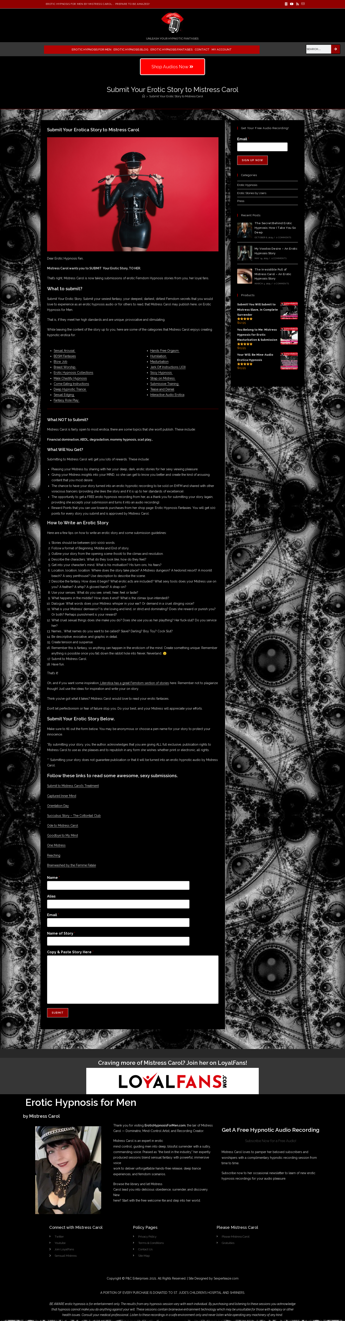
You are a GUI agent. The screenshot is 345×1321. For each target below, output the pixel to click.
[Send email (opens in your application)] (302, 4)
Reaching (53, 855)
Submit (58, 1012)
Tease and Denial (162, 389)
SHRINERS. (237, 1294)
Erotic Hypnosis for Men (91, 49)
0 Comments (283, 237)
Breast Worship (65, 367)
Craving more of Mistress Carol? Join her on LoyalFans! (172, 1063)
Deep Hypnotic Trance (70, 389)
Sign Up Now (252, 160)
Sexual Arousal (64, 350)
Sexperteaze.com (226, 1279)
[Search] (335, 49)
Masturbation (159, 361)
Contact (202, 49)
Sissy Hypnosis (161, 372)
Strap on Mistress (163, 378)
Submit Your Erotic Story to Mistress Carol (176, 96)
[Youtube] (292, 4)
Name (53, 878)
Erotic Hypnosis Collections (73, 372)
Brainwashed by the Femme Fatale (71, 865)
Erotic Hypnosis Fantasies (171, 49)
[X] (286, 4)
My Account (222, 49)
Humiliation (158, 356)
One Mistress (56, 845)
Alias (51, 896)
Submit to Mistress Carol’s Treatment (73, 786)
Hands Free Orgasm (165, 350)
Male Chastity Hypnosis (70, 378)
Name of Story (61, 933)
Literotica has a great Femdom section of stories (134, 683)
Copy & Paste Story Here (70, 952)
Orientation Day (58, 805)
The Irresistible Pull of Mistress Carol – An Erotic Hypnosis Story (273, 274)
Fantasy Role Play (66, 400)
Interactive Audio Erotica (167, 394)
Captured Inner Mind (61, 796)
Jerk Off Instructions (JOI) (168, 367)
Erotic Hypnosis (247, 185)
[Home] (143, 96)
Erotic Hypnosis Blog (131, 49)
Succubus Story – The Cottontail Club (74, 815)
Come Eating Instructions (71, 384)
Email (53, 915)
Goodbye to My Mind (62, 835)
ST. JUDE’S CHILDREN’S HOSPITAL (198, 1294)
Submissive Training (164, 384)
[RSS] (297, 4)
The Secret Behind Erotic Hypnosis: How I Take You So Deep (275, 228)
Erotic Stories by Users (251, 193)
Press (240, 201)
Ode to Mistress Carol (62, 825)
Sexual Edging (64, 394)
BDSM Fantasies (65, 356)
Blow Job (60, 361)
